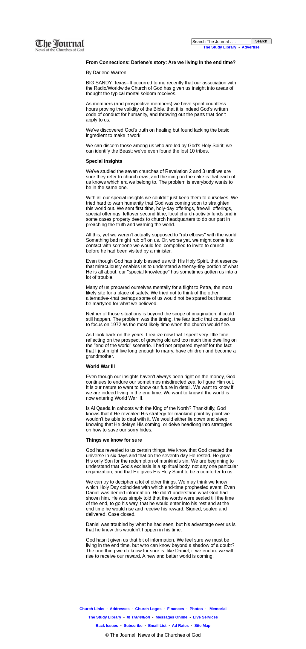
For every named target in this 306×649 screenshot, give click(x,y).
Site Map (202, 625)
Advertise (250, 47)
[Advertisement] (153, 19)
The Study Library (219, 47)
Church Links (91, 609)
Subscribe (133, 625)
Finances (175, 609)
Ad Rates (180, 625)
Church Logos (148, 609)
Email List (157, 625)
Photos (196, 609)
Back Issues (107, 625)
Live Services (205, 617)
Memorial (217, 609)
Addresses (119, 609)
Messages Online (171, 617)
